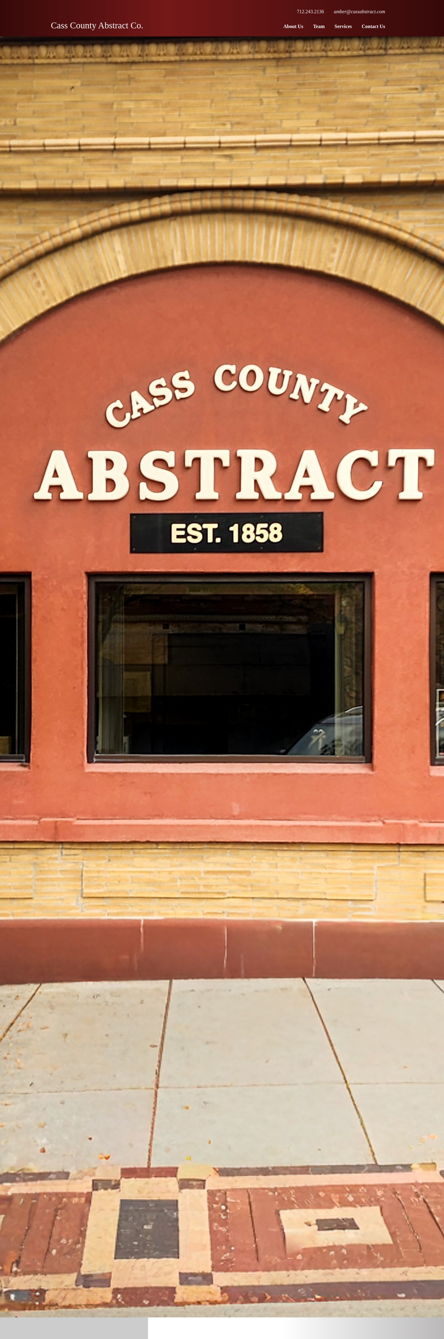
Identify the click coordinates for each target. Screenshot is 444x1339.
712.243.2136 (310, 11)
